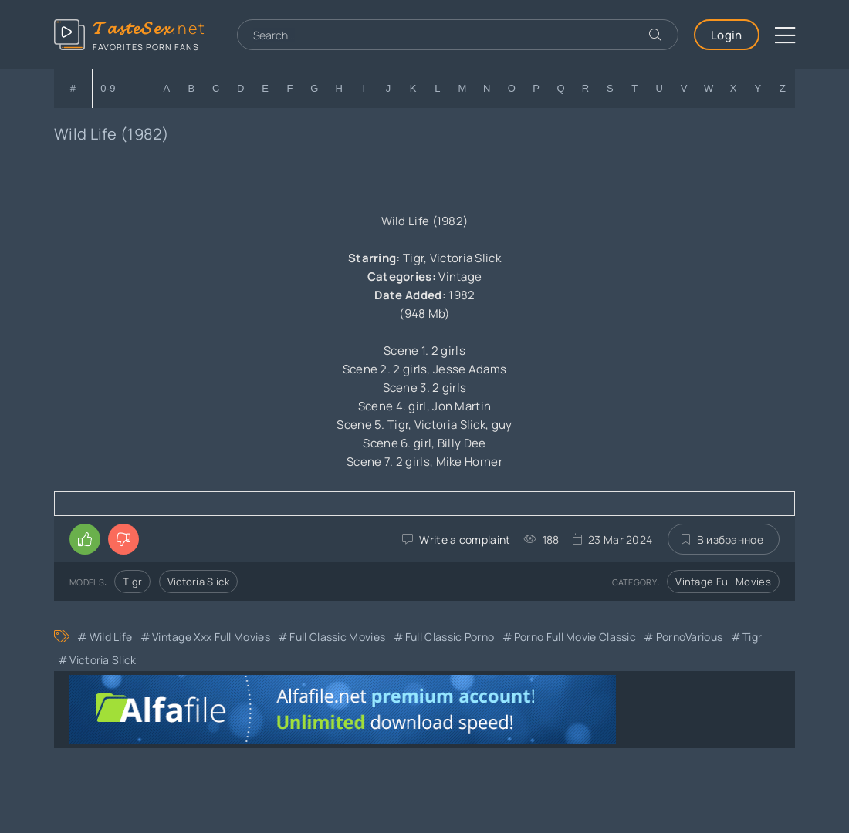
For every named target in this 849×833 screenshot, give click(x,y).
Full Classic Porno (449, 636)
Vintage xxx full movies (211, 636)
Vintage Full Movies (723, 581)
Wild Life (111, 636)
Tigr (132, 581)
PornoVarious (689, 636)
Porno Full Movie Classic (575, 636)
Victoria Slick (198, 581)
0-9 (108, 88)
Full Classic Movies (337, 636)
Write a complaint (464, 539)
